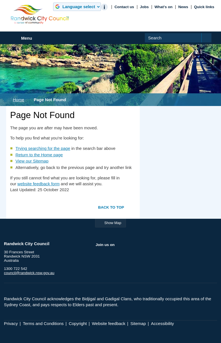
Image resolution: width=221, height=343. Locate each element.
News (183, 7)
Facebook (100, 256)
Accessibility (162, 323)
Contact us (124, 7)
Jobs (144, 7)
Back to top (111, 207)
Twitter (111, 256)
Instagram (133, 256)
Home (18, 99)
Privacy (11, 323)
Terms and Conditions (43, 323)
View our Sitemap (31, 161)
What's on (164, 7)
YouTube (122, 256)
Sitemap (138, 323)
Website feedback (108, 323)
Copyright (78, 323)
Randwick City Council (39, 14)
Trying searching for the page (42, 148)
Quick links (204, 7)
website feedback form (38, 183)
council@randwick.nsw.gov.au (29, 273)
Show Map (112, 223)
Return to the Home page (39, 154)
